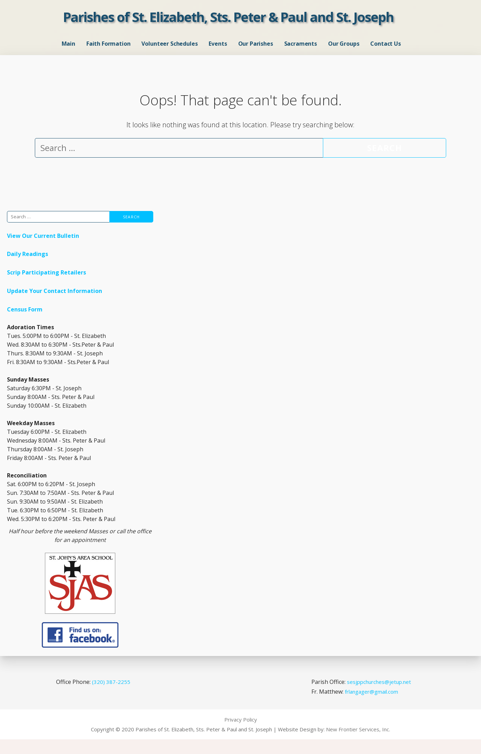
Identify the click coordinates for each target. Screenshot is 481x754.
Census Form (24, 324)
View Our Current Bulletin (43, 250)
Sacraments (300, 51)
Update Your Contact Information (54, 305)
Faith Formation (108, 51)
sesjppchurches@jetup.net (379, 696)
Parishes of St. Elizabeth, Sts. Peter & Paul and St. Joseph (228, 24)
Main (68, 51)
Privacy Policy (240, 734)
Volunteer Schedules (169, 51)
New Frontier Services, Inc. (358, 743)
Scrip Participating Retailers (46, 287)
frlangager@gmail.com (371, 706)
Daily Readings (27, 268)
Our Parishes (255, 51)
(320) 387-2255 (111, 696)
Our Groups (343, 51)
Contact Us (385, 51)
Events (218, 51)
